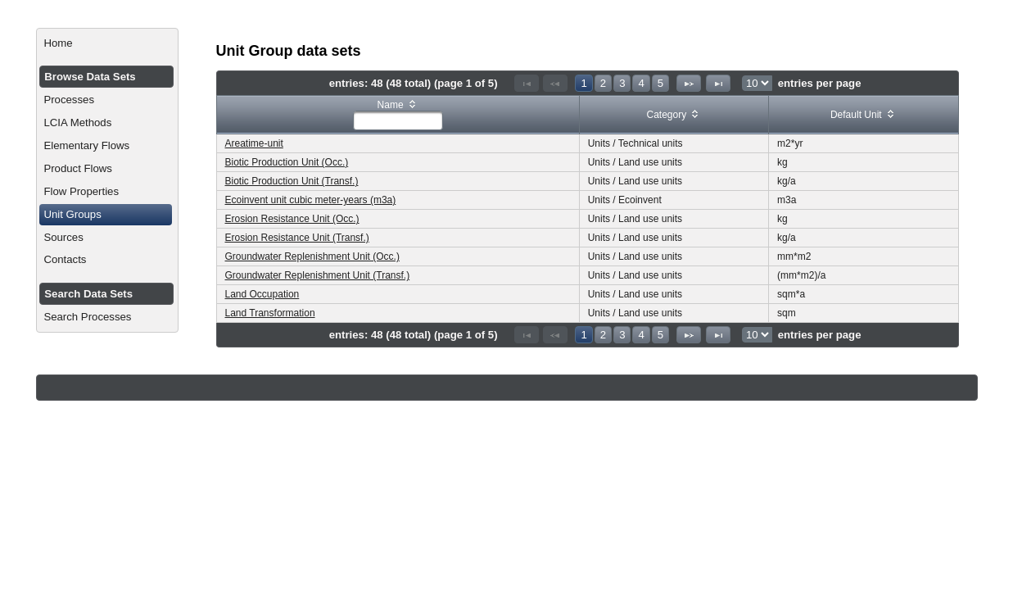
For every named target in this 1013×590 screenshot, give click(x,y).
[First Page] (526, 83)
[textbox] (398, 120)
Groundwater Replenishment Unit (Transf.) (317, 275)
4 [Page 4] (641, 83)
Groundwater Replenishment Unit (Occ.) (312, 256)
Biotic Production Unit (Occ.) (287, 162)
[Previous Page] (555, 83)
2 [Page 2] (603, 83)
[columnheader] (397, 115)
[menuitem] (106, 43)
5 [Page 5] (660, 83)
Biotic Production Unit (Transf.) (292, 181)
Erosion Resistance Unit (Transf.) (297, 237)
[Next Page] (688, 83)
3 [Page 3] (622, 83)
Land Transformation (270, 313)
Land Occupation (262, 294)
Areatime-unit (254, 143)
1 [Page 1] (583, 83)
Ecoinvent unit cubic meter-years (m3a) (310, 200)
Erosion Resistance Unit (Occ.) (292, 219)
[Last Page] (718, 83)
